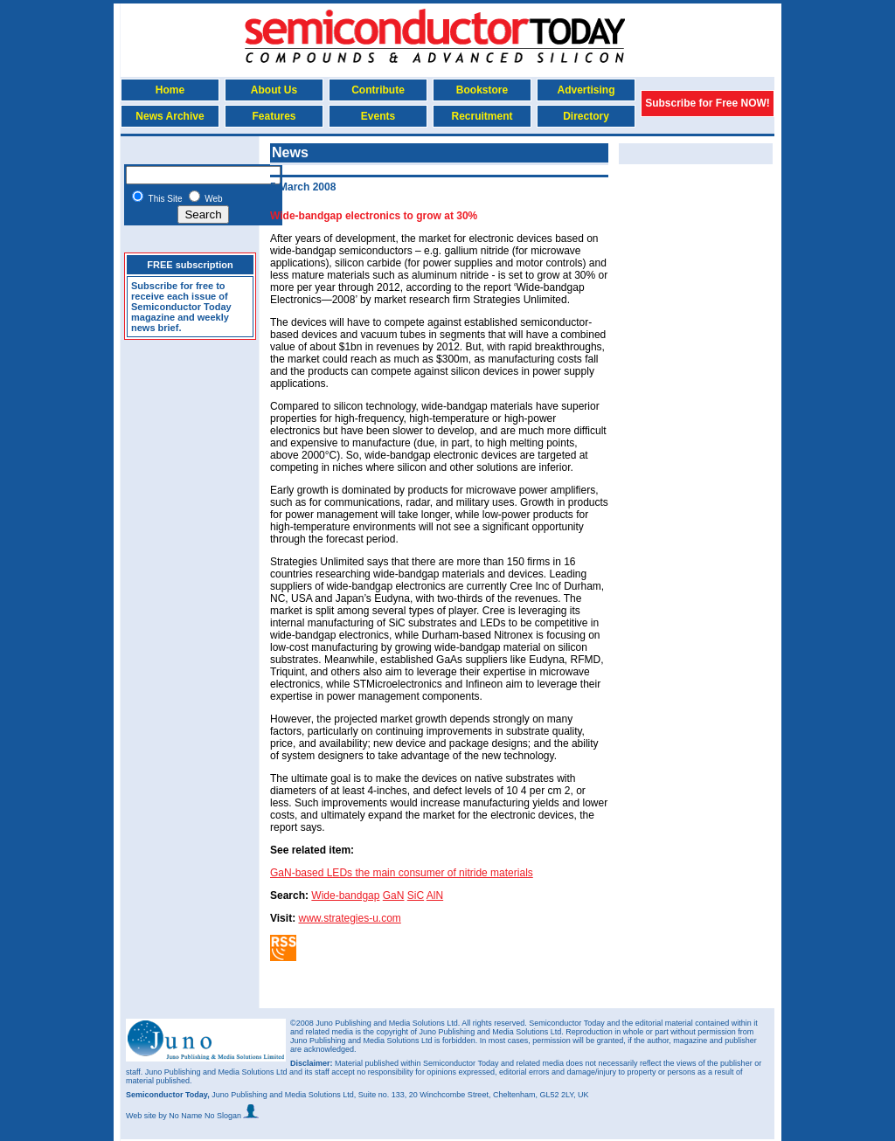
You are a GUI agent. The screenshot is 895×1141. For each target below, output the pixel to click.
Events (378, 116)
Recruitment (481, 116)
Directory (586, 116)
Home (170, 90)
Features (273, 116)
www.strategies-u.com (349, 918)
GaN (394, 895)
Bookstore (482, 90)
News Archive (169, 116)
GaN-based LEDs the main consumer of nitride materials (401, 873)
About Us (274, 90)
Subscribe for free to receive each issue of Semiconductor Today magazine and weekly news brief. (181, 306)
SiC (415, 895)
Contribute (378, 90)
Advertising (585, 90)
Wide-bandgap (345, 895)
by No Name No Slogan (208, 1115)
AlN (435, 895)
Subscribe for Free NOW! (707, 103)
